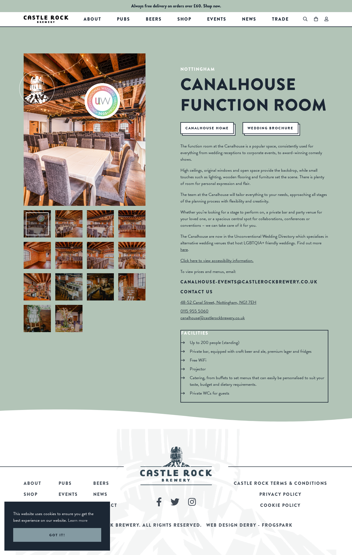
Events (216, 19)
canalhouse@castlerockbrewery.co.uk (212, 318)
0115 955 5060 (194, 311)
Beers (154, 19)
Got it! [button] (57, 535)
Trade (280, 19)
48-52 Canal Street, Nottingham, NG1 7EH (218, 302)
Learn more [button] (77, 520)
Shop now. (212, 6)
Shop (184, 19)
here (184, 249)
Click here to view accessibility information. (217, 260)
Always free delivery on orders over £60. (166, 6)
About (92, 19)
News (249, 19)
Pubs (123, 19)
